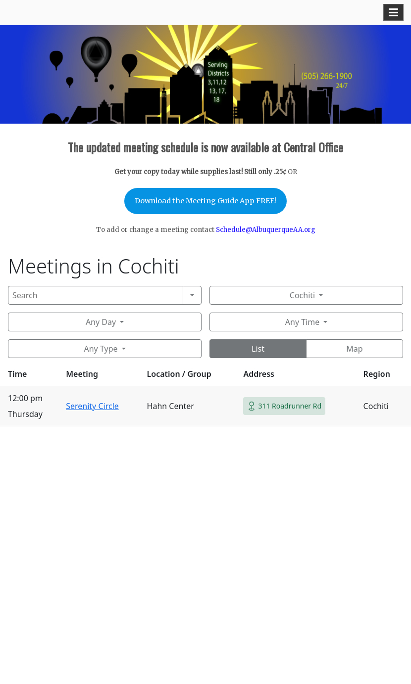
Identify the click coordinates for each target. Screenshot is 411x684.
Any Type (100, 348)
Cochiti (302, 295)
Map (354, 348)
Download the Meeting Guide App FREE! (205, 200)
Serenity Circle (92, 406)
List (258, 348)
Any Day (101, 322)
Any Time (302, 322)
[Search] (95, 295)
